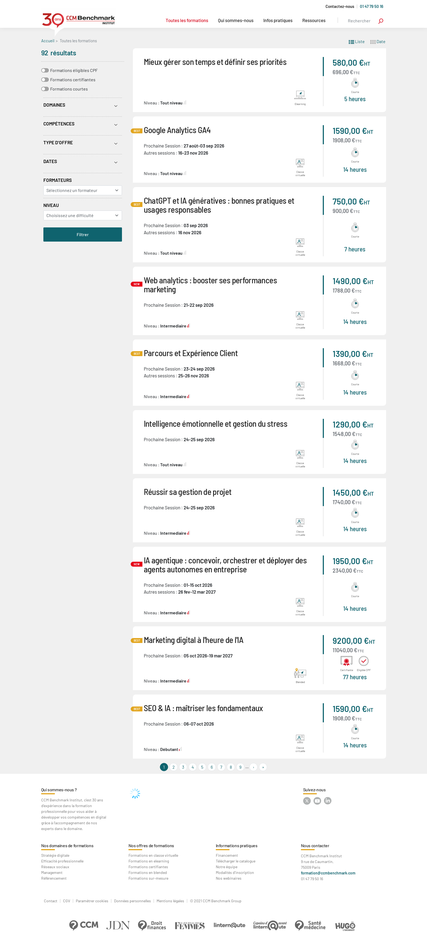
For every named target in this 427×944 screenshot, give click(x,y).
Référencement (54, 878)
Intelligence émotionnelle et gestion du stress (216, 423)
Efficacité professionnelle (62, 861)
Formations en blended (148, 872)
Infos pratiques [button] (277, 20)
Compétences (58, 123)
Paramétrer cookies (92, 901)
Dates (50, 161)
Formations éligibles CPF (74, 70)
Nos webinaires (228, 878)
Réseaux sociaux (55, 866)
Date (378, 41)
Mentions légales (170, 901)
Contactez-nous (340, 6)
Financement (227, 855)
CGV (66, 901)
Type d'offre (58, 142)
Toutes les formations (187, 20)
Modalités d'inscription (235, 872)
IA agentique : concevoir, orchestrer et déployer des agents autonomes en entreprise (225, 564)
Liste (357, 41)
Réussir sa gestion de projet (188, 491)
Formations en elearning (149, 861)
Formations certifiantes (72, 79)
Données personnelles (132, 901)
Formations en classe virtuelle (153, 855)
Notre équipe (226, 866)
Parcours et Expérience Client (191, 353)
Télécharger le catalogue (235, 861)
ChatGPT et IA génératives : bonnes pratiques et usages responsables (219, 204)
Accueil (47, 40)
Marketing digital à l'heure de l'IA (194, 640)
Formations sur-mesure (148, 878)
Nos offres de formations (151, 845)
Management (51, 872)
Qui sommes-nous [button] (235, 20)
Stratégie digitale (55, 855)
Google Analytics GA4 (177, 130)
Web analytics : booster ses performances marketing (210, 284)
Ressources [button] (314, 20)
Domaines (54, 104)
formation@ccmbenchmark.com (328, 873)
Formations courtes (69, 88)
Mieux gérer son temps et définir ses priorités (215, 61)
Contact (50, 901)
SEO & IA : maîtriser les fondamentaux (203, 708)
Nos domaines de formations (67, 845)
